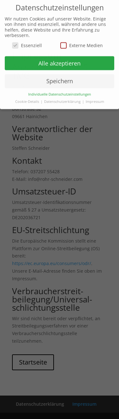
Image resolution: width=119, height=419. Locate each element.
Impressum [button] (95, 99)
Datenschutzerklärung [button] (63, 99)
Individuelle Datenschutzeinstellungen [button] (59, 92)
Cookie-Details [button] (27, 99)
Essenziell (27, 43)
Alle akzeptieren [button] (59, 61)
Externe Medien (81, 43)
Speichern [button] (59, 79)
